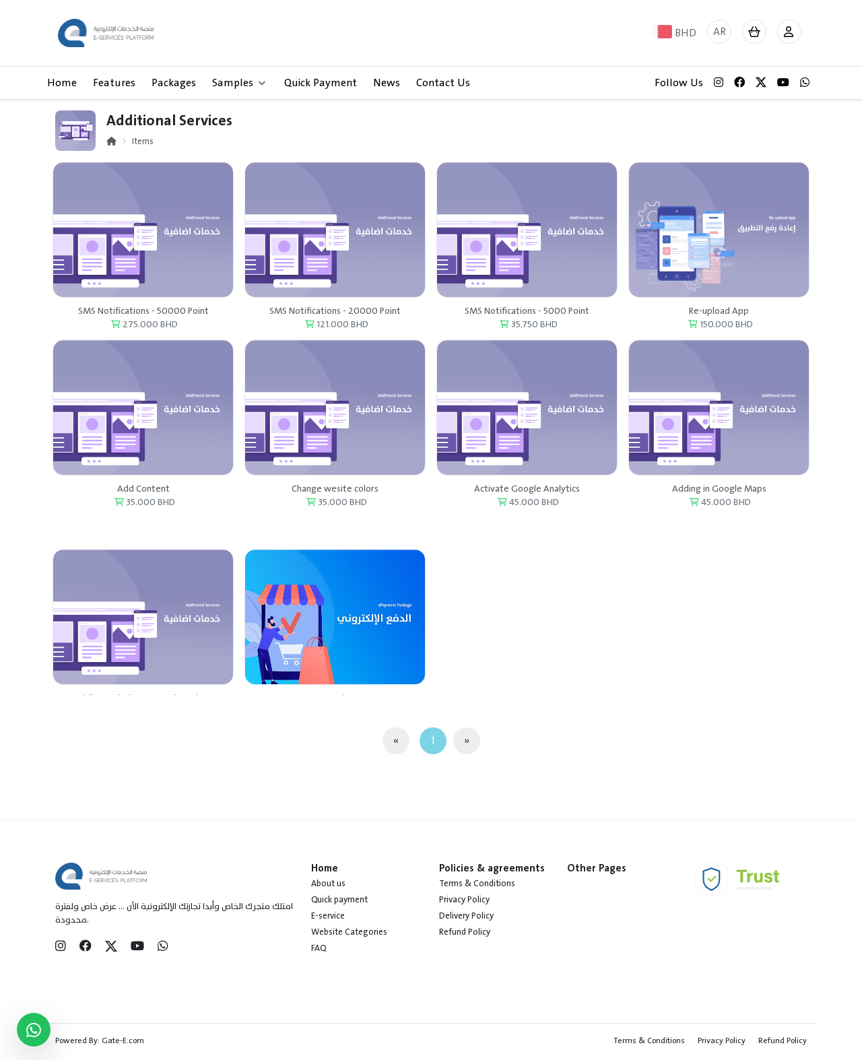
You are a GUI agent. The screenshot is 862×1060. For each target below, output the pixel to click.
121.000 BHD (336, 332)
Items (143, 141)
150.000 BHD (720, 332)
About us (328, 883)
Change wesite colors (335, 496)
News (386, 83)
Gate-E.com (123, 1040)
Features (114, 83)
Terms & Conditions (477, 883)
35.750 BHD (529, 332)
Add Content (143, 496)
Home (62, 83)
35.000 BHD (144, 510)
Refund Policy (464, 932)
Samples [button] (238, 83)
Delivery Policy (466, 915)
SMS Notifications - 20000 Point (335, 319)
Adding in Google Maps (719, 496)
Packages (174, 83)
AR (719, 31)
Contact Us (443, 83)
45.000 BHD (528, 510)
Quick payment (339, 899)
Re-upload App (719, 319)
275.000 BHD (144, 332)
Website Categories (349, 932)
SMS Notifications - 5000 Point (527, 319)
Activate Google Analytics (527, 496)
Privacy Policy (464, 899)
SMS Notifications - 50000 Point (143, 319)
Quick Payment (320, 83)
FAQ (318, 948)
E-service (328, 915)
